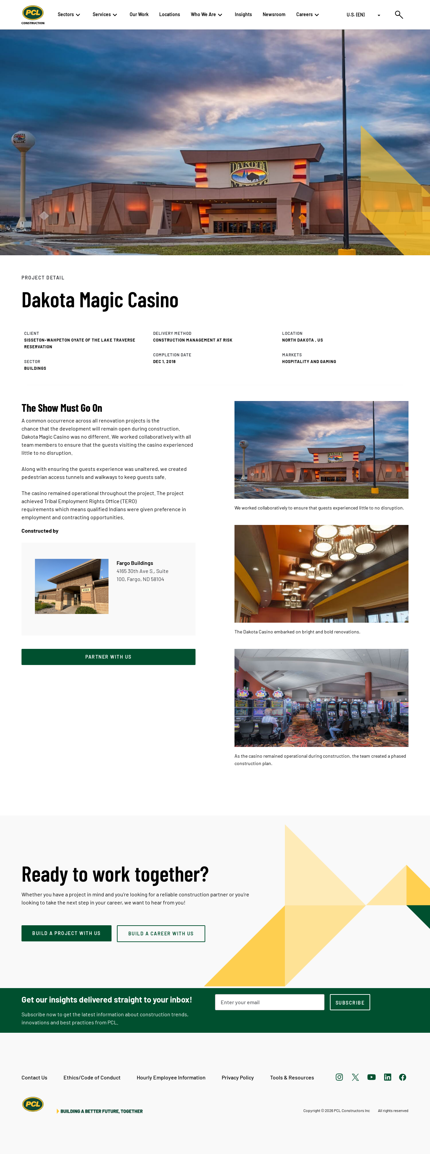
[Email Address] (270, 1002)
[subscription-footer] (350, 1002)
